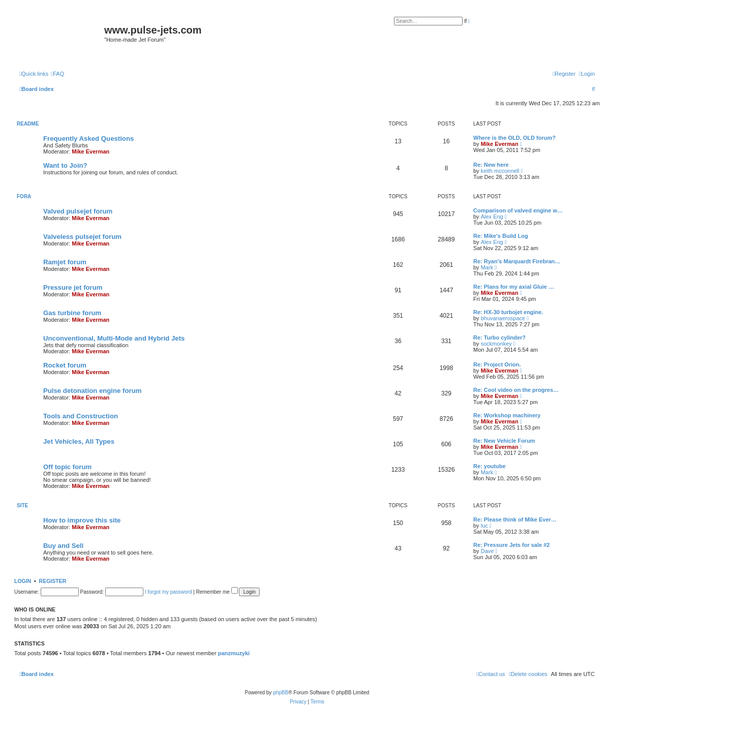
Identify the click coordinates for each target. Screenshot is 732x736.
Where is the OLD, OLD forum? (514, 138)
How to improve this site (81, 520)
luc (484, 526)
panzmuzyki (234, 653)
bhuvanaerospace (503, 318)
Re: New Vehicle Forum (504, 441)
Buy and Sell (63, 545)
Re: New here (491, 165)
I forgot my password (168, 592)
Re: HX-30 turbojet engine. (508, 312)
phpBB (280, 692)
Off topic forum (67, 467)
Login (22, 581)
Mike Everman (90, 151)
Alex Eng (492, 216)
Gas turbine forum (72, 313)
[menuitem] (57, 74)
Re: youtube (489, 466)
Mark (487, 267)
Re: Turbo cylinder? (499, 337)
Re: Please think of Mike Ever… (515, 519)
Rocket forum (64, 365)
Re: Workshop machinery (506, 415)
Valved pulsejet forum (77, 211)
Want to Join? (65, 165)
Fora (24, 196)
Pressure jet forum (73, 287)
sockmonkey (496, 344)
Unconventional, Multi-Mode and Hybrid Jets (114, 338)
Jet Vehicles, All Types (78, 441)
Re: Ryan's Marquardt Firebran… (516, 261)
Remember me (217, 592)
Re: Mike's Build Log (500, 236)
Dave (487, 551)
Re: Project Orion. (497, 364)
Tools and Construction (80, 416)
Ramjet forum (64, 262)
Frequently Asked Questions (88, 138)
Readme (28, 124)
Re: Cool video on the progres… (516, 390)
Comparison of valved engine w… (518, 210)
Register (53, 581)
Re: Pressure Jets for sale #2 (511, 545)
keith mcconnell (500, 171)
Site (22, 505)
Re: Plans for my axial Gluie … (513, 287)
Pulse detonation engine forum (92, 390)
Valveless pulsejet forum (82, 236)
